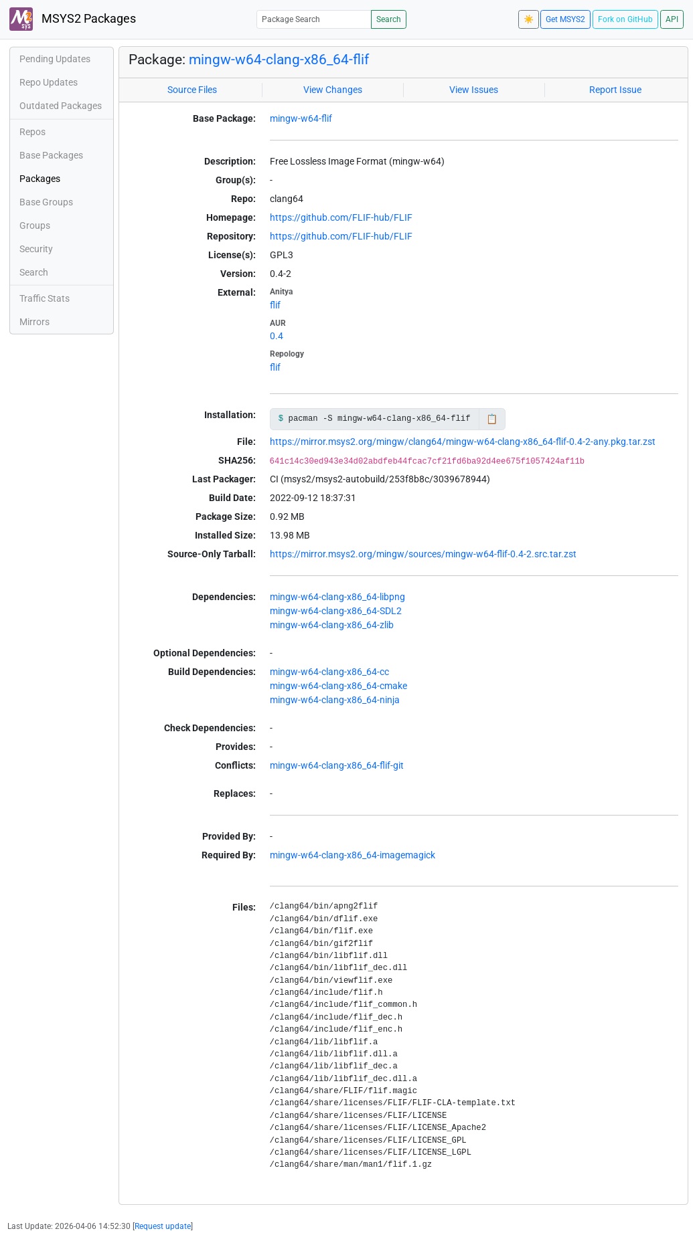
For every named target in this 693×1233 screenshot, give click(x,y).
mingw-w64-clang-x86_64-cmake (338, 685)
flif (275, 305)
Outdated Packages (60, 105)
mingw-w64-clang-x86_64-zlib (332, 625)
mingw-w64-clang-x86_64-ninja (335, 699)
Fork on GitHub (625, 19)
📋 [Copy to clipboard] (491, 418)
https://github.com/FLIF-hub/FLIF (341, 217)
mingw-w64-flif (301, 118)
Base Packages (51, 155)
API (672, 19)
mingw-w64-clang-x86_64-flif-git (337, 765)
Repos (32, 131)
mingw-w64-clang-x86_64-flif (279, 60)
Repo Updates (48, 82)
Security (36, 249)
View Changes (332, 89)
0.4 (276, 335)
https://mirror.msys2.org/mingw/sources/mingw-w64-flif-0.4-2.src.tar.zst (423, 554)
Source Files (192, 89)
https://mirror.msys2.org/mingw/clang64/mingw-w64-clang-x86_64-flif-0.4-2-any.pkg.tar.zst (463, 441)
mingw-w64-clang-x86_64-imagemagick (352, 855)
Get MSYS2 (565, 19)
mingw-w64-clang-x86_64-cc (329, 671)
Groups (34, 225)
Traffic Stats (44, 298)
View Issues (473, 89)
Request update (163, 1226)
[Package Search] (314, 19)
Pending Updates (54, 59)
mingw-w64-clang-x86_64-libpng (337, 596)
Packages (39, 178)
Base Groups (46, 202)
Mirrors (34, 321)
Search (388, 19)
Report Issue (615, 89)
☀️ (529, 19)
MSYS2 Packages (72, 19)
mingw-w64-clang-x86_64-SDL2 (336, 610)
